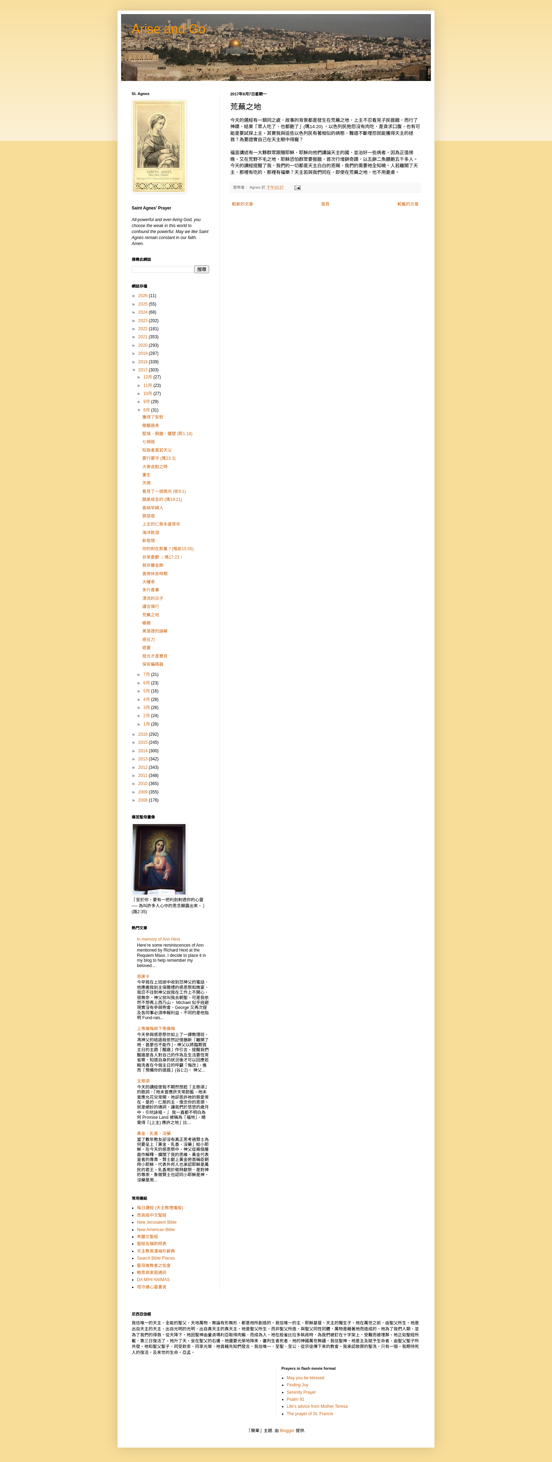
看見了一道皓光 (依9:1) (164, 491)
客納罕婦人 (152, 508)
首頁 (325, 204)
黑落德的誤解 (155, 631)
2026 (143, 295)
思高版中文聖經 (152, 1215)
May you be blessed (306, 1377)
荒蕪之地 (150, 615)
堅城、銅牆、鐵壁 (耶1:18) (167, 433)
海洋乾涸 (150, 532)
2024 (143, 312)
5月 (147, 691)
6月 (147, 682)
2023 (143, 320)
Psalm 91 (296, 1399)
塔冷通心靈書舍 (152, 1287)
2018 (143, 361)
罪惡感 (148, 516)
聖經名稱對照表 (152, 1243)
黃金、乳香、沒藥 (154, 1133)
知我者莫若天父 (157, 450)
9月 (147, 401)
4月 (147, 699)
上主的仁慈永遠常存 (161, 524)
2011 (143, 775)
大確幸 (148, 581)
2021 (143, 336)
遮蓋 (146, 647)
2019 (143, 353)
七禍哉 (148, 441)
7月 (147, 674)
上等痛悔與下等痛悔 (156, 1028)
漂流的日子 (152, 598)
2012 (143, 767)
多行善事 (150, 590)
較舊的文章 (408, 204)
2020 (143, 345)
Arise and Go (169, 29)
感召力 (148, 639)
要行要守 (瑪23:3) (159, 458)
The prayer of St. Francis (310, 1413)
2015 (143, 742)
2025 (143, 304)
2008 (143, 800)
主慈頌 (143, 1081)
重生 (146, 474)
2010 (143, 783)
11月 (148, 385)
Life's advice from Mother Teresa (317, 1406)
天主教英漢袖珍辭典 (156, 1251)
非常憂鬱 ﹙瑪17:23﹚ (162, 557)
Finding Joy (297, 1384)
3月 (147, 707)
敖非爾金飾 (152, 565)
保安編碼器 (152, 664)
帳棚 (146, 623)
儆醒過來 (150, 425)
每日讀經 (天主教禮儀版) (160, 1207)
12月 (148, 377)
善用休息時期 (155, 573)
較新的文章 (242, 204)
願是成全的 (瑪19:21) (162, 499)
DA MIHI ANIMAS (153, 1279)
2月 (147, 715)
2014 (143, 750)
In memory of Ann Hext (158, 939)
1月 (147, 724)
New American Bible (156, 1229)
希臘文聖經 (147, 1236)
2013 (143, 759)
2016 (143, 734)
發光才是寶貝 (155, 656)
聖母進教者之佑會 (154, 1265)
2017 (143, 370)
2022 (143, 328)
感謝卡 (143, 976)
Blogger (287, 1430)
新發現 (148, 540)
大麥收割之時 (155, 466)
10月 (148, 393)
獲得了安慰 (152, 417)
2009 (143, 792)
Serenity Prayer (301, 1392)
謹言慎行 (150, 606)
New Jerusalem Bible (157, 1222)
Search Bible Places (156, 1258)
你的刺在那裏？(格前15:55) (168, 548)
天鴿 (146, 483)
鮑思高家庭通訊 (152, 1272)
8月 (147, 410)
